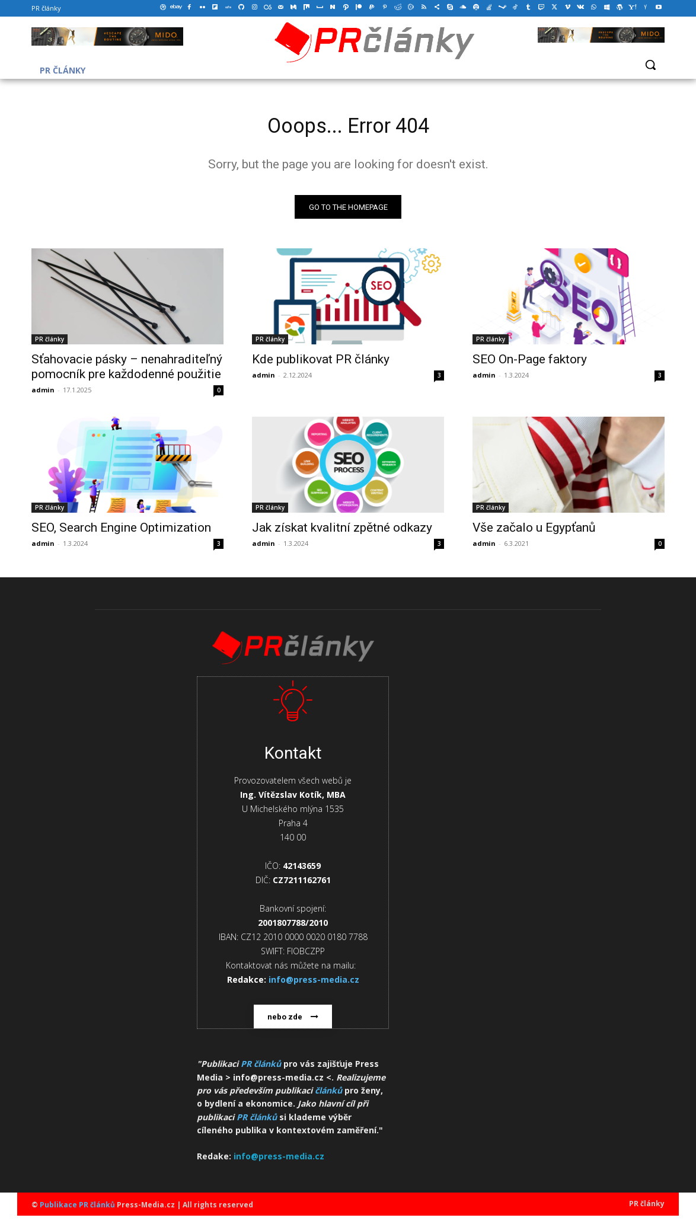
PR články (49, 344)
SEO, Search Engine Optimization (121, 532)
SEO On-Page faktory (529, 364)
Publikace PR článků (77, 1210)
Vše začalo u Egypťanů (534, 532)
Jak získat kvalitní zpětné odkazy (342, 532)
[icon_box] (292, 858)
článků (328, 1095)
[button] (650, 64)
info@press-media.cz (279, 1160)
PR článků (261, 1069)
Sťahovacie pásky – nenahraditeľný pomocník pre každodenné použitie (126, 371)
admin (43, 394)
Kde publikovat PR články (320, 364)
